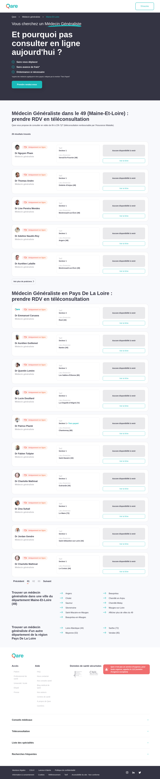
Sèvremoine (71, 608)
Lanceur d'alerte (44, 770)
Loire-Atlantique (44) (75, 628)
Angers (69, 593)
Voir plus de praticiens (22, 281)
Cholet (68, 598)
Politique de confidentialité (65, 770)
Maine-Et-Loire (52, 17)
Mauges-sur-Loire (116, 608)
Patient (16, 672)
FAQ (38, 672)
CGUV (31, 770)
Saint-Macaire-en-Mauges (77, 612)
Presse (16, 692)
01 (28, 581)
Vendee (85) (114, 633)
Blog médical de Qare (43, 686)
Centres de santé (43, 697)
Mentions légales (18, 770)
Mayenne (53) (72, 633)
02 (33, 581)
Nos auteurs (41, 692)
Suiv (47, 581)
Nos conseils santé (44, 681)
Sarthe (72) (114, 628)
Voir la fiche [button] (123, 161)
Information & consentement (23, 775)
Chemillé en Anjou (117, 598)
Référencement (54, 775)
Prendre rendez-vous (27, 84)
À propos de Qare (44, 701)
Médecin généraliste (31, 17)
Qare (14, 17)
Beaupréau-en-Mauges (76, 617)
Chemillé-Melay (115, 603)
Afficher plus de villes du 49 (121, 612)
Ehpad (16, 688)
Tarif (66, 775)
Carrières (40, 706)
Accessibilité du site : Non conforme (86, 775)
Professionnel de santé (20, 677)
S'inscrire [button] (145, 6)
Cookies (41, 775)
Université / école (20, 683)
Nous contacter (43, 676)
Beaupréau (113, 593)
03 (39, 581)
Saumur (69, 603)
